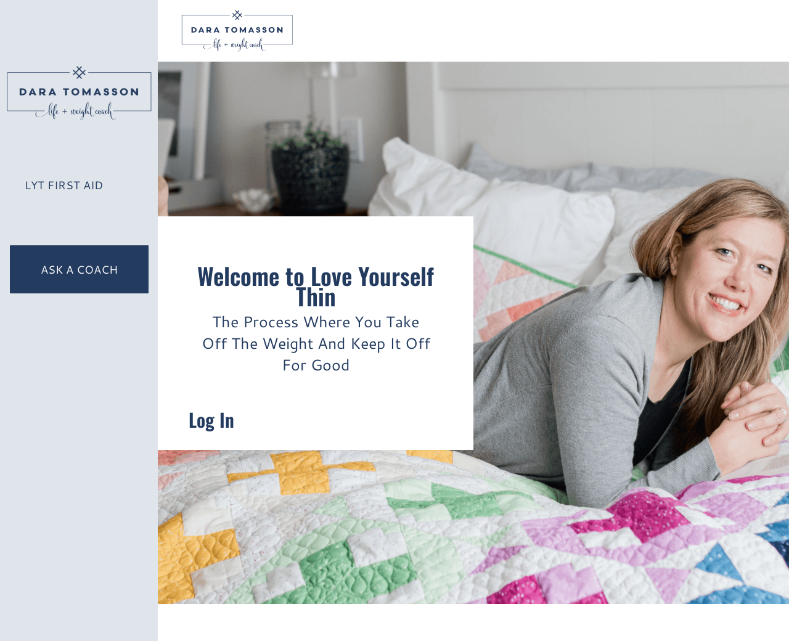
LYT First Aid (64, 185)
